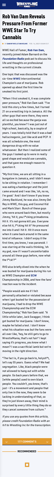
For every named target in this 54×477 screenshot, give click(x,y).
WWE (16, 78)
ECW (34, 275)
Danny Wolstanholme (17, 44)
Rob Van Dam (36, 50)
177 (20, 441)
